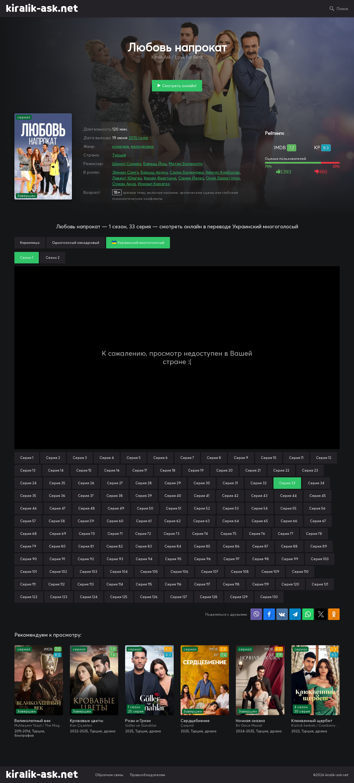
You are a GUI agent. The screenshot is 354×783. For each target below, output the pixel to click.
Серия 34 (316, 483)
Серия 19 (196, 470)
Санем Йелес (191, 178)
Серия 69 (57, 533)
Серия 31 (230, 483)
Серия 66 (289, 521)
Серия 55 (288, 508)
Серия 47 (57, 508)
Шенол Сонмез (126, 163)
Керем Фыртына (160, 178)
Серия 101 (28, 571)
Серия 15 (83, 470)
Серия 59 (86, 521)
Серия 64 (230, 521)
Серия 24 (28, 483)
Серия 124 (88, 597)
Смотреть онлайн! (179, 85)
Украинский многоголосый (138, 242)
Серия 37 (86, 495)
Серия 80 (57, 546)
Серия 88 (289, 546)
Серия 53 (231, 508)
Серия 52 (202, 508)
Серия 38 (114, 495)
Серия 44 (288, 495)
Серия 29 (172, 483)
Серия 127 (178, 597)
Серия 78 (314, 533)
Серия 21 (253, 470)
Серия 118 (231, 584)
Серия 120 (290, 584)
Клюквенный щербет (311, 720)
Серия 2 (53, 457)
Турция (119, 155)
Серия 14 (56, 470)
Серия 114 (114, 584)
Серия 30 (202, 483)
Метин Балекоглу (186, 163)
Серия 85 (202, 546)
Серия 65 (260, 521)
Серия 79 (28, 546)
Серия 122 (28, 597)
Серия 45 (317, 495)
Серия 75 (228, 533)
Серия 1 (26, 457)
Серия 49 (116, 508)
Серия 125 (118, 597)
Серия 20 (224, 470)
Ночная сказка (250, 720)
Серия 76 (257, 533)
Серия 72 (143, 533)
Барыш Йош (155, 163)
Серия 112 (56, 584)
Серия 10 (268, 457)
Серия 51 (173, 508)
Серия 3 (80, 457)
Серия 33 (287, 483)
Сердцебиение (195, 720)
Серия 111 (28, 584)
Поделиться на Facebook (269, 614)
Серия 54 (259, 508)
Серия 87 (260, 546)
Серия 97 (231, 559)
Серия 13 (27, 470)
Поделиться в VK (282, 614)
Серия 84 (172, 546)
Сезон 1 (26, 257)
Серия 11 (296, 457)
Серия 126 (149, 597)
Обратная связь (109, 775)
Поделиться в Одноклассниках (334, 614)
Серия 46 (28, 508)
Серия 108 (240, 571)
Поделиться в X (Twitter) (321, 614)
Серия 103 (88, 571)
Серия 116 (173, 584)
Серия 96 (202, 559)
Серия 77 (285, 533)
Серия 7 (187, 457)
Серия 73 (171, 533)
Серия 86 (231, 546)
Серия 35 (28, 495)
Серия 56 (317, 508)
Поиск (342, 8)
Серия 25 (57, 483)
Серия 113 (85, 584)
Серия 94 (144, 559)
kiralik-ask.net (42, 8)
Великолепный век (32, 720)
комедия (120, 146)
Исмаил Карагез (154, 183)
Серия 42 (230, 495)
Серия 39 (143, 495)
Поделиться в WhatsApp (308, 614)
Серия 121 (320, 584)
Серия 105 (149, 571)
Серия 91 (57, 559)
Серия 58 (57, 521)
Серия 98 (260, 559)
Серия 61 (144, 521)
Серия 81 (86, 546)
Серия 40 (172, 495)
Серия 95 (173, 559)
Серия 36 (57, 495)
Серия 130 (269, 597)
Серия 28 (143, 483)
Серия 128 (208, 597)
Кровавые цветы (86, 720)
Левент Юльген (127, 178)
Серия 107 (209, 571)
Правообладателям (147, 775)
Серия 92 (86, 559)
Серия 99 (290, 559)
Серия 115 (144, 584)
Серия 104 (119, 571)
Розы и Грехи (138, 720)
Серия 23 (310, 470)
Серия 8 (214, 457)
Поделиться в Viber (256, 614)
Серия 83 (143, 546)
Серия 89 (318, 546)
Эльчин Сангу (125, 172)
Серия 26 (86, 483)
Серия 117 (202, 584)
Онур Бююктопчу (223, 178)
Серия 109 (270, 571)
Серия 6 (160, 457)
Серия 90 (28, 559)
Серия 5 (134, 457)
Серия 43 (259, 495)
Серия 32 (258, 483)
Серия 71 (115, 533)
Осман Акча (124, 183)
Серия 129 (239, 597)
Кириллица (29, 242)
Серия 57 (28, 521)
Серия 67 (318, 521)
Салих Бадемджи (187, 172)
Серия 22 (281, 470)
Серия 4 (106, 457)
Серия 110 (300, 571)
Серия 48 (86, 508)
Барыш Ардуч (154, 172)
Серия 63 (201, 521)
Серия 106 (179, 571)
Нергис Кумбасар (223, 172)
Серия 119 (260, 584)
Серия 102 (58, 571)
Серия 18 (167, 470)
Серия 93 (115, 559)
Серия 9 (241, 457)
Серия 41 (201, 495)
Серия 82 (114, 546)
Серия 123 (58, 597)
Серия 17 (139, 470)
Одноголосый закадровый (75, 242)
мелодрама (142, 146)
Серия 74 (200, 533)
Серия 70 (87, 533)
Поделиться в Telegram (295, 614)
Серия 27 (115, 483)
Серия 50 (145, 508)
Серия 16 (112, 470)
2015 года (138, 137)
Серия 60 (115, 521)
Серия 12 (323, 457)
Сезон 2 (53, 257)
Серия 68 (28, 533)
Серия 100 (320, 559)
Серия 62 (172, 521)
